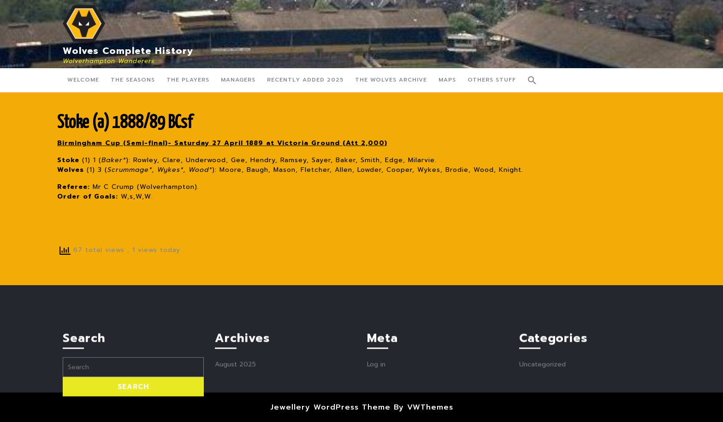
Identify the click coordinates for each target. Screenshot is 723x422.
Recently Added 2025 (305, 80)
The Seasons (133, 80)
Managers (238, 80)
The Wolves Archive (391, 80)
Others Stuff (492, 80)
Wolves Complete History (128, 51)
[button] (532, 80)
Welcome (83, 80)
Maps (447, 80)
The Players (187, 80)
